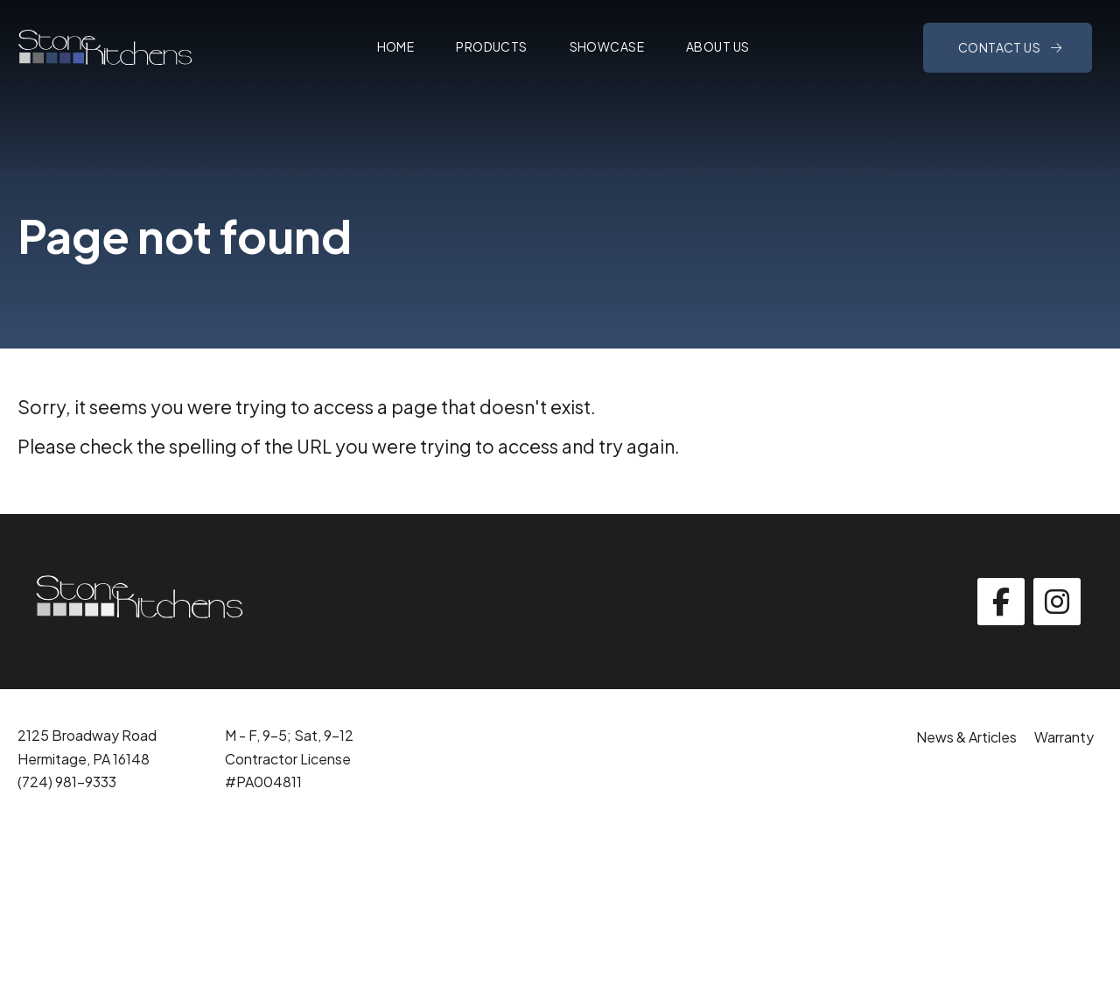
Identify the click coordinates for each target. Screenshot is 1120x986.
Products (491, 46)
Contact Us (1000, 47)
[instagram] (1057, 601)
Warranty (1064, 737)
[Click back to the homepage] (105, 47)
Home (396, 46)
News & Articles (966, 737)
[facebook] (1001, 601)
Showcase (607, 46)
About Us (717, 46)
